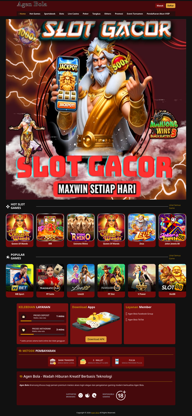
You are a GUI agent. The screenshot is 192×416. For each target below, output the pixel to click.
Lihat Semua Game (175, 206)
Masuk (160, 5)
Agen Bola (95, 412)
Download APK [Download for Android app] (96, 339)
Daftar (171, 5)
